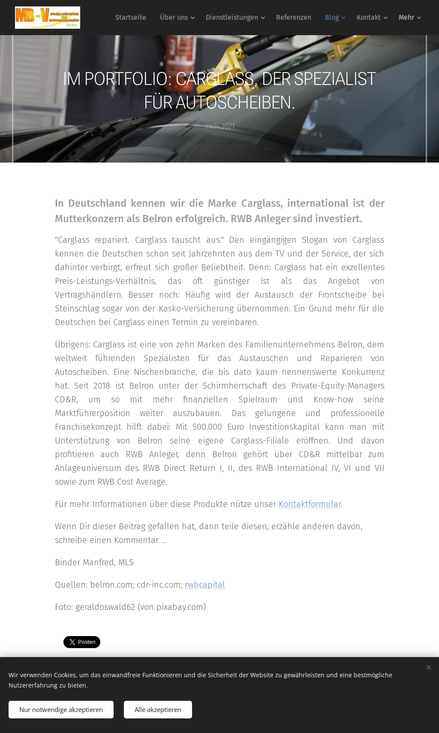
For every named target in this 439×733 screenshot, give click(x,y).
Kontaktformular (309, 504)
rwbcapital (205, 584)
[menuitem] (133, 17)
